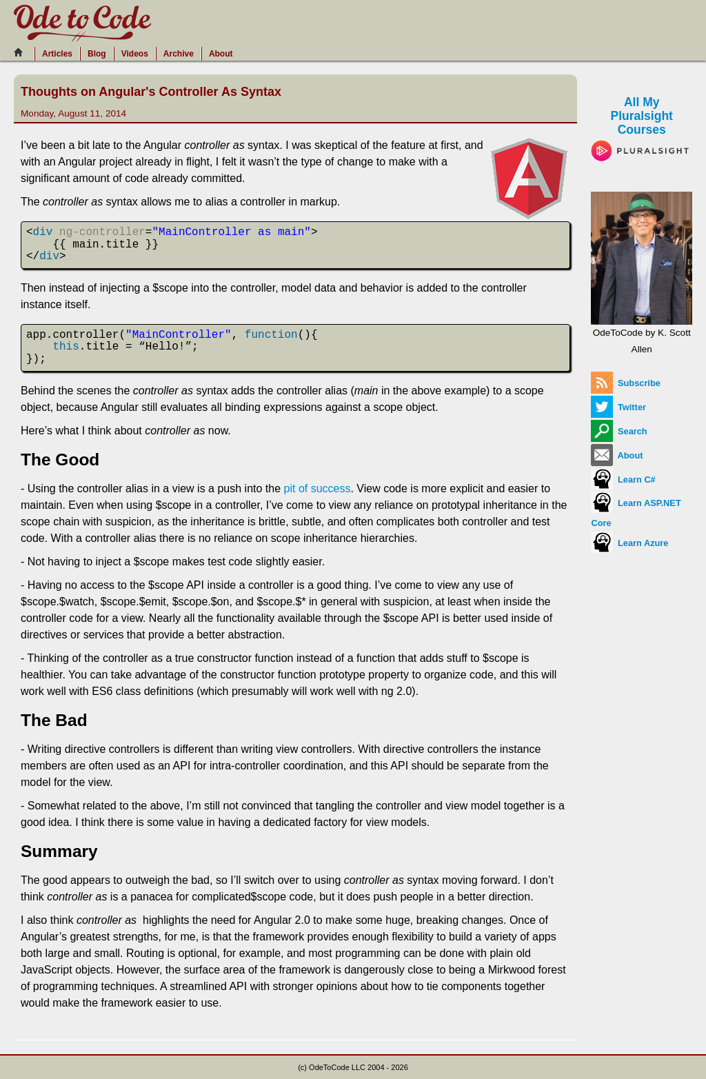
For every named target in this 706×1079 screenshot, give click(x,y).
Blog (97, 54)
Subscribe (625, 383)
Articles (57, 54)
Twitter (618, 407)
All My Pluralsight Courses (641, 126)
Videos (134, 54)
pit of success (317, 488)
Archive (178, 54)
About (221, 54)
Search (619, 431)
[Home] (22, 52)
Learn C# (623, 479)
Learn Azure (629, 543)
